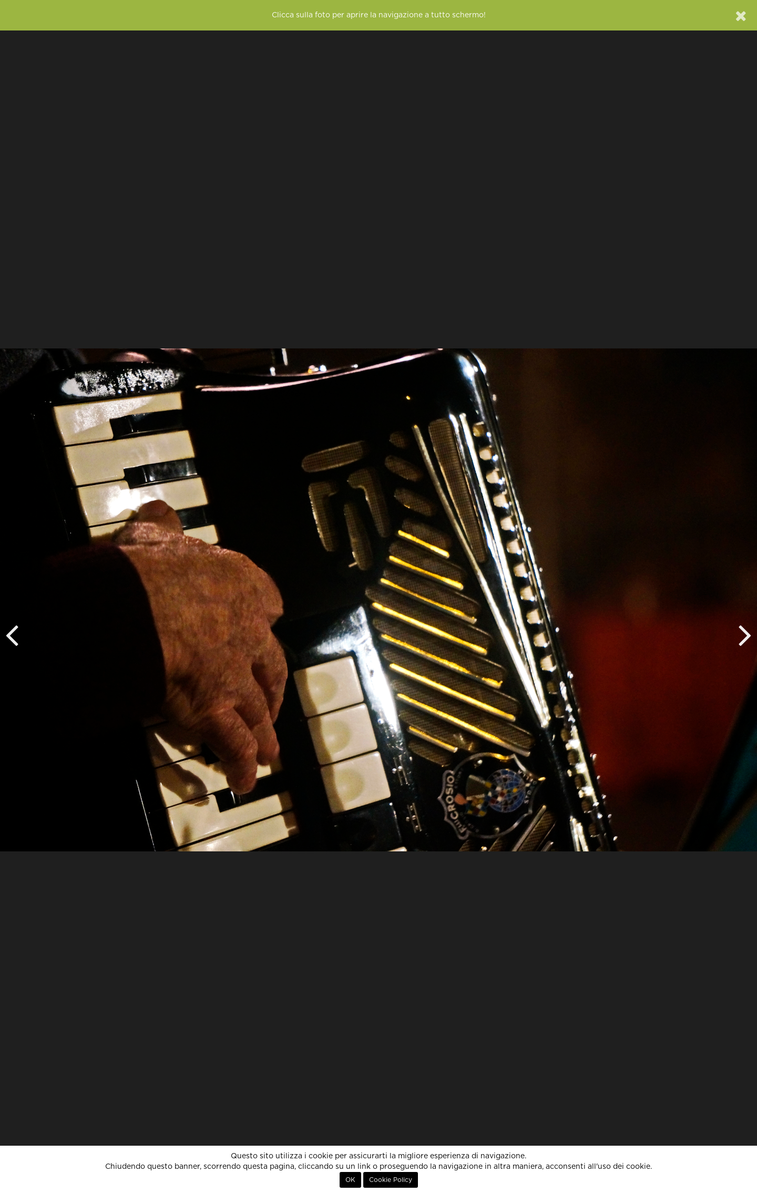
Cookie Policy (390, 1180)
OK (350, 1180)
